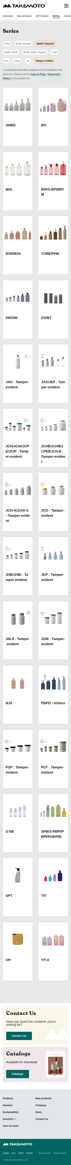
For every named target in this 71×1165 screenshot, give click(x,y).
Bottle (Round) (23, 43)
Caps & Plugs (38, 74)
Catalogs (17, 1073)
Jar (27, 60)
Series (56, 16)
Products (8, 1098)
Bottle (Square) (45, 43)
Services (8, 1105)
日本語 (6, 1153)
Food (7, 43)
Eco (6, 60)
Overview (8, 16)
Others (6, 78)
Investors (8, 1119)
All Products (42, 16)
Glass (17, 60)
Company (41, 1105)
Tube (54, 52)
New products (24, 16)
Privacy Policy (59, 1153)
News (39, 1112)
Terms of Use (44, 1153)
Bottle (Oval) (11, 52)
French (29, 1153)
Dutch (21, 1153)
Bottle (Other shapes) (34, 52)
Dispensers (54, 74)
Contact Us (19, 1035)
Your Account (10, 1125)
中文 (13, 1153)
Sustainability (10, 1112)
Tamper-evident (44, 60)
